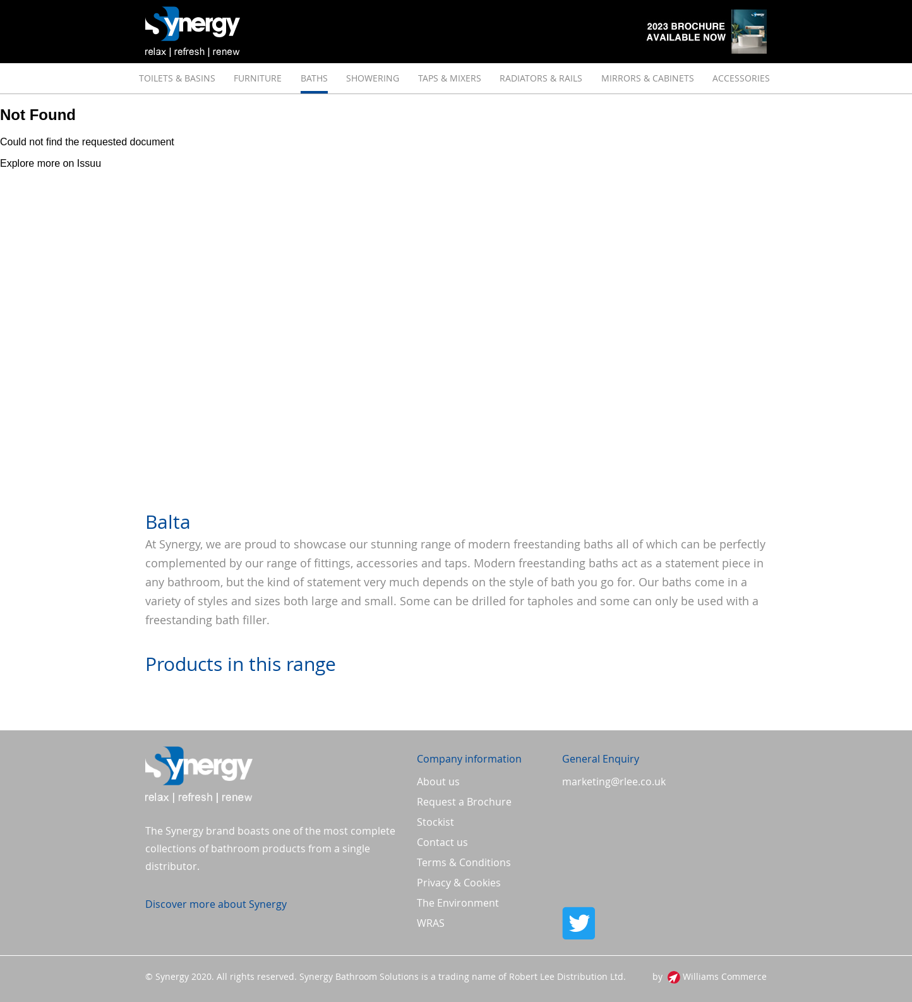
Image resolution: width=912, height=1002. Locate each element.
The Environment (458, 903)
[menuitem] (177, 78)
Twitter (664, 923)
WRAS (431, 923)
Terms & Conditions (464, 862)
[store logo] (192, 31)
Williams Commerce (725, 976)
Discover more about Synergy (216, 904)
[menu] (456, 78)
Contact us (442, 842)
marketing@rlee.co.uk (614, 781)
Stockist (435, 822)
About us (438, 781)
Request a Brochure (464, 802)
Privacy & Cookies (459, 883)
